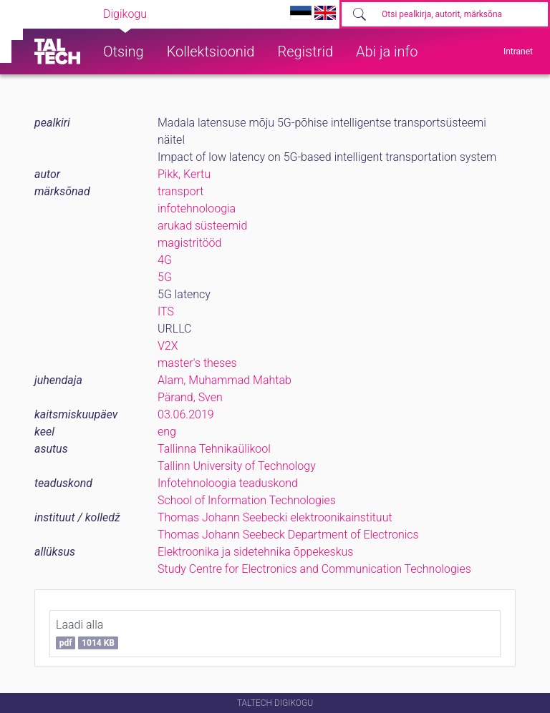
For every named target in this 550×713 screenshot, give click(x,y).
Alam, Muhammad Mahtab (224, 380)
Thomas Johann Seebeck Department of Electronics (288, 534)
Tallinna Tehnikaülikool (214, 449)
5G (165, 277)
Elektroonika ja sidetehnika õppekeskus (255, 552)
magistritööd (189, 243)
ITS (166, 311)
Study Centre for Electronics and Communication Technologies (314, 569)
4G (165, 260)
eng (167, 431)
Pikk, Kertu (184, 174)
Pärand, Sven (190, 397)
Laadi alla (87, 633)
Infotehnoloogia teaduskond (228, 483)
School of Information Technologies (247, 500)
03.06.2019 (186, 414)
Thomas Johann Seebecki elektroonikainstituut (275, 517)
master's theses (197, 363)
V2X (168, 346)
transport (180, 191)
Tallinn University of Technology (237, 466)
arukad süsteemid (202, 225)
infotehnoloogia (197, 208)
